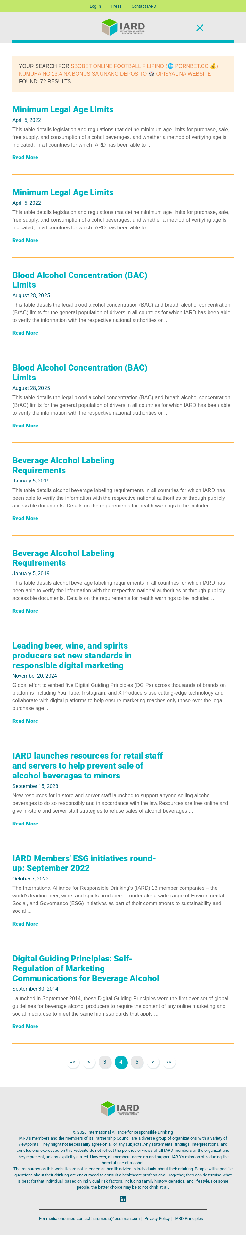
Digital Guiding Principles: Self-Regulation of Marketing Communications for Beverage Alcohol (85, 968)
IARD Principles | (190, 1218)
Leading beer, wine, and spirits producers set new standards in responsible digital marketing (72, 655)
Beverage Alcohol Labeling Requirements (63, 465)
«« (72, 1062)
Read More (25, 158)
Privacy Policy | (158, 1218)
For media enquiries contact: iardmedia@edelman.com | (91, 1218)
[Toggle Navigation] (200, 28)
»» (168, 1062)
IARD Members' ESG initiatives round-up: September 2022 (84, 863)
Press (116, 6)
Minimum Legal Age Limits (62, 109)
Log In (95, 6)
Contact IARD (144, 6)
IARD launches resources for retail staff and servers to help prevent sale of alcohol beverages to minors (87, 765)
